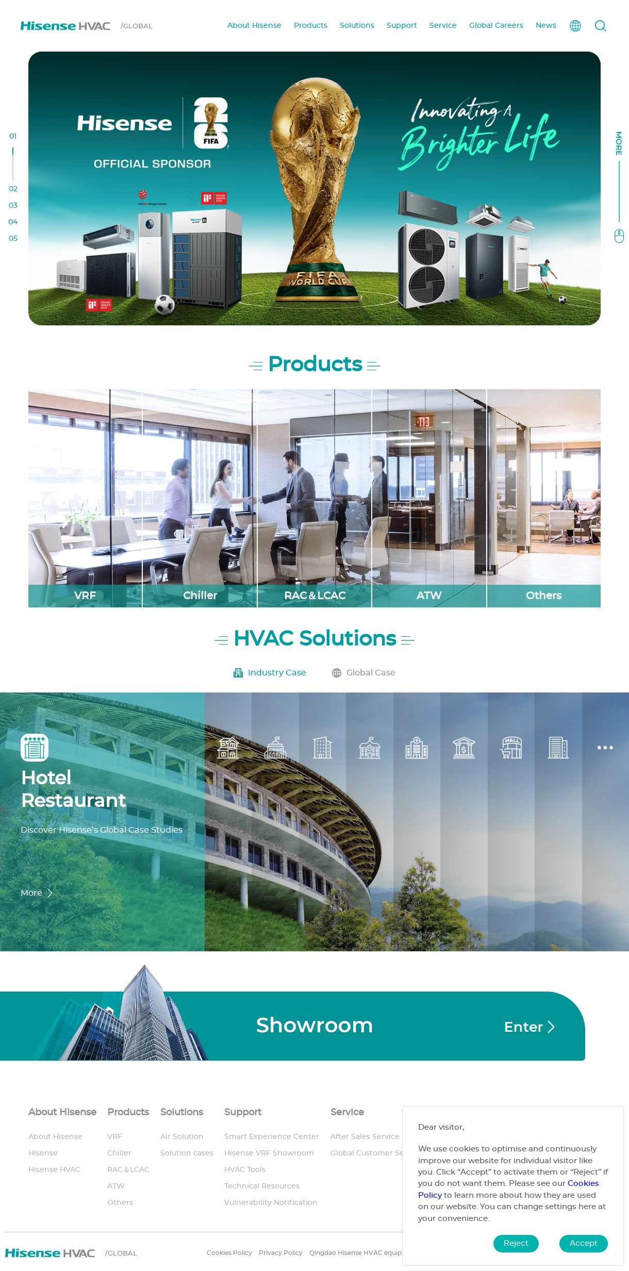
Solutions (357, 25)
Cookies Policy (229, 1253)
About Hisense (254, 25)
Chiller (119, 1153)
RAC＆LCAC (128, 1170)
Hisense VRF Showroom (269, 1153)
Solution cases (186, 1153)
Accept (584, 1243)
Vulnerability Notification (271, 1203)
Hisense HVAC (54, 1170)
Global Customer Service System (391, 1153)
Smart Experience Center (271, 1137)
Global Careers (496, 25)
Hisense (43, 1153)
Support (402, 25)
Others (120, 1203)
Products (310, 25)
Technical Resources (262, 1186)
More (31, 893)
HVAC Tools (245, 1170)
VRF (114, 1137)
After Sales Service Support (381, 1137)
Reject (516, 1243)
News (546, 25)
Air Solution (182, 1137)
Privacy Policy (281, 1253)
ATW (116, 1186)
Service (443, 25)
